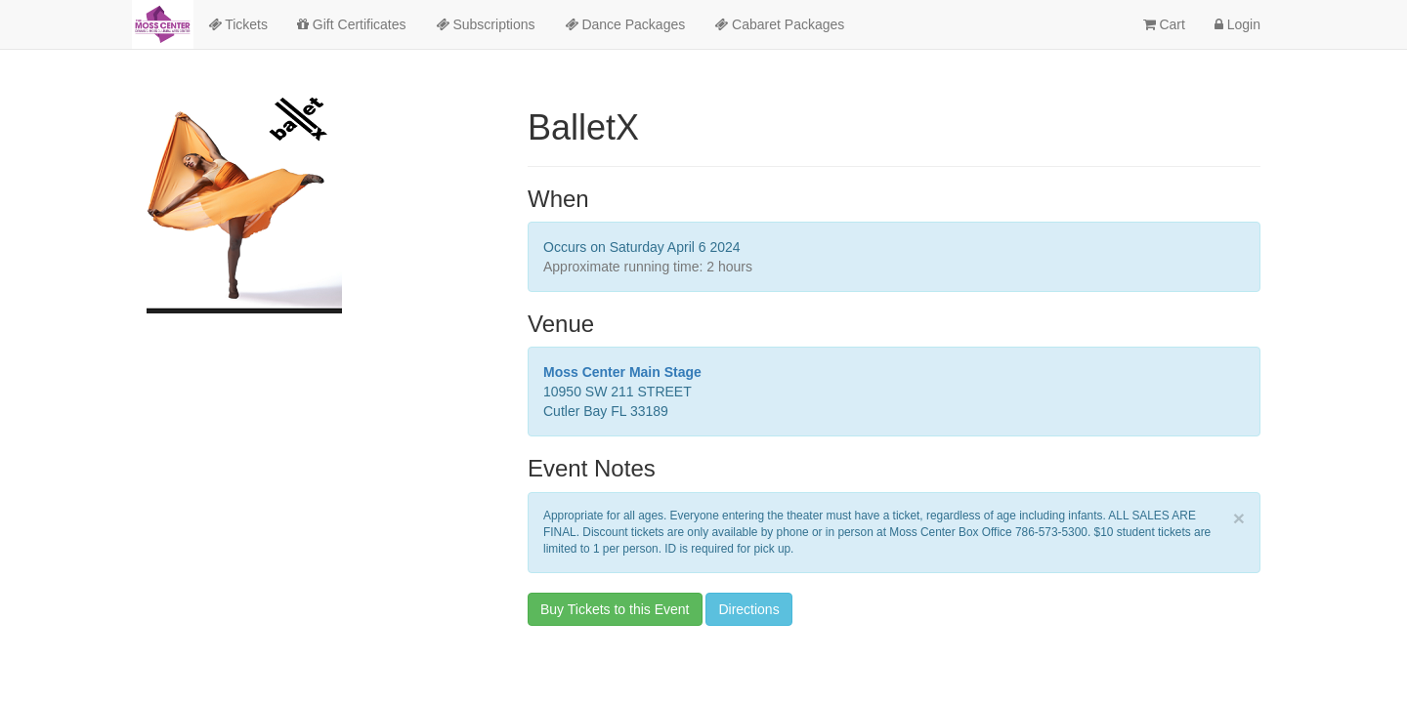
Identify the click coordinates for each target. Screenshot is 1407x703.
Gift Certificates (351, 24)
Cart (1164, 24)
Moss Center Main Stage (622, 372)
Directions (748, 609)
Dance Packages (625, 24)
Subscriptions (485, 24)
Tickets (238, 24)
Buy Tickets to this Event (615, 609)
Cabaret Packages (779, 24)
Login (1237, 24)
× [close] (1239, 518)
